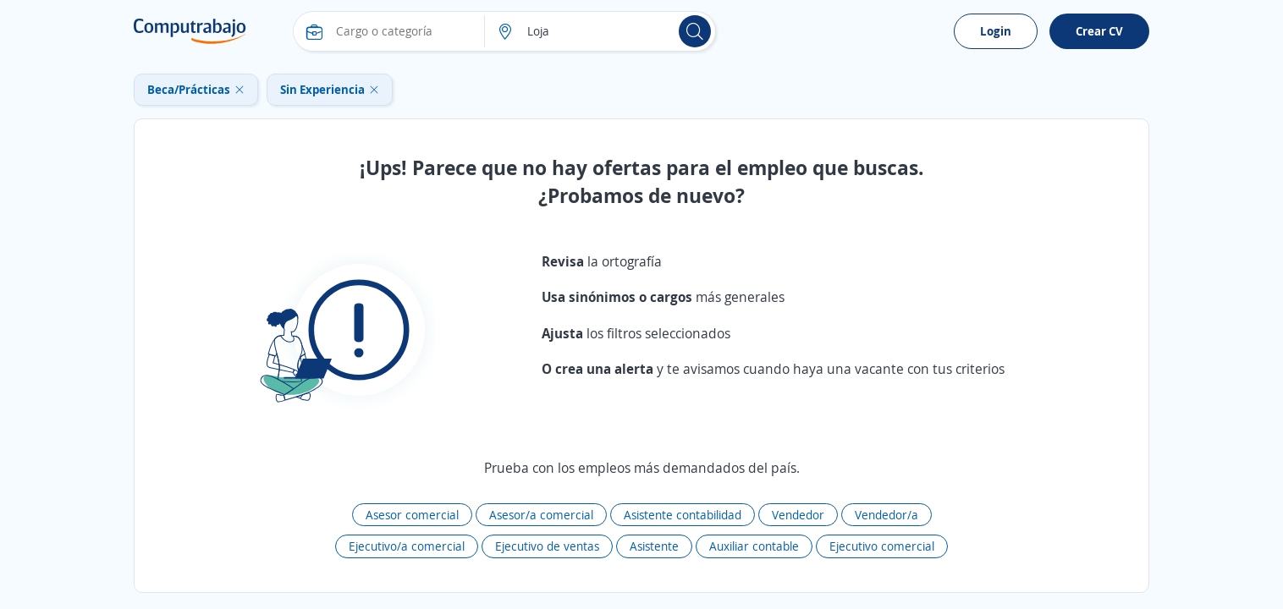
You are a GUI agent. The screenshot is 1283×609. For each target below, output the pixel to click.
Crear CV (1099, 31)
